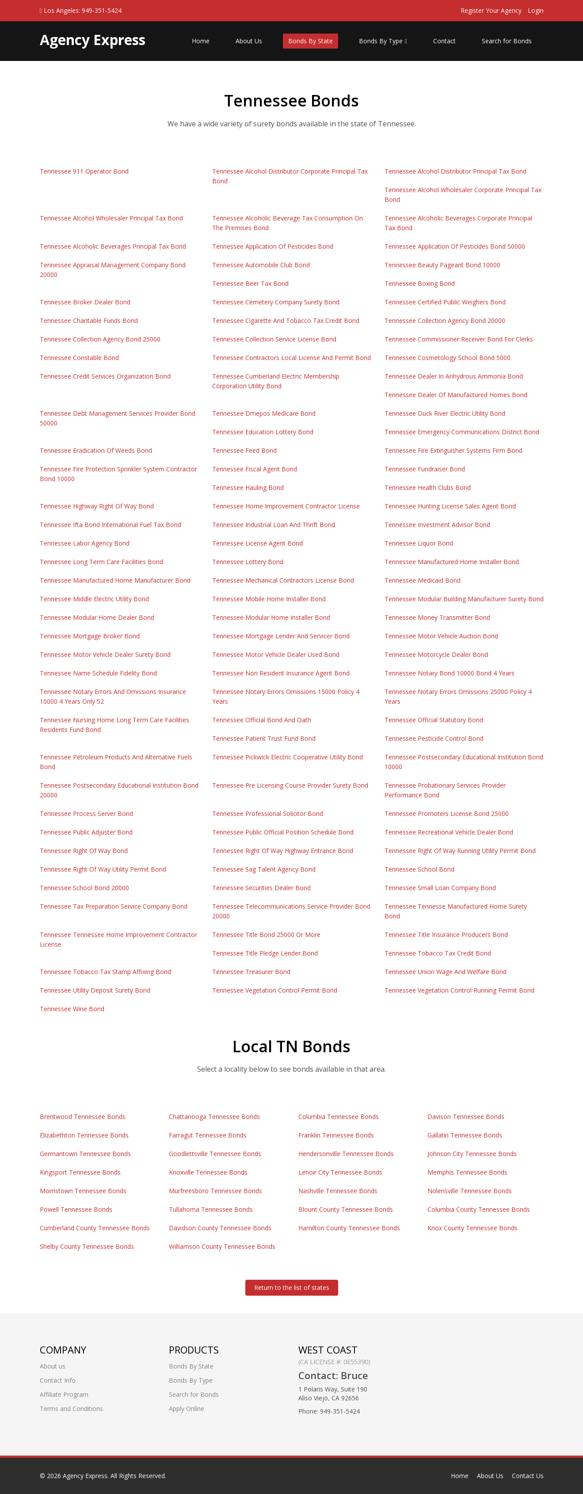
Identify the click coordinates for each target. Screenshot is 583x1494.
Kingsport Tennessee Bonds (80, 1172)
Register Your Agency (491, 10)
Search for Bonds (507, 41)
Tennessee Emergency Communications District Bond (462, 432)
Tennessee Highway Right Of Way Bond (97, 506)
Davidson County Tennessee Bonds (220, 1228)
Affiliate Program (64, 1394)
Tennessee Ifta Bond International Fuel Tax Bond (110, 524)
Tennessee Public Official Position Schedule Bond (283, 832)
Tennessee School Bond (419, 869)
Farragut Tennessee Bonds (208, 1135)
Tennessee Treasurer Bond (251, 971)
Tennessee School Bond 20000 (84, 888)
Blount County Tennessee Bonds (345, 1209)
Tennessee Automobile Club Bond (261, 265)
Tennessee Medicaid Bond (423, 580)
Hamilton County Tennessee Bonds (349, 1228)
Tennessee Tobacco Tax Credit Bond (438, 953)
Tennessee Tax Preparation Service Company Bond (113, 906)
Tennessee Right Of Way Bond (84, 850)
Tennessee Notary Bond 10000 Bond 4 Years (449, 673)
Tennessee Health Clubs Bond (428, 487)
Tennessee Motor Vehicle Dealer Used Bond (275, 654)
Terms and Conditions (71, 1408)
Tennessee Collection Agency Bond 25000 (100, 339)
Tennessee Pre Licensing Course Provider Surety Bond (290, 785)
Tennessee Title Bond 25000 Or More (266, 934)
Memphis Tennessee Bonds (467, 1172)
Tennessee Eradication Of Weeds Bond (96, 450)
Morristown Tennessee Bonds (83, 1191)
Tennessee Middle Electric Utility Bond (94, 599)
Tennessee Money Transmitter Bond (437, 617)
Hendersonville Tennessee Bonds (346, 1153)
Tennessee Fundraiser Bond (425, 469)
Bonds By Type (383, 41)
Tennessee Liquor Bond (419, 543)
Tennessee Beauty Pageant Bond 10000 (442, 265)
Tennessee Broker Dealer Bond (85, 302)
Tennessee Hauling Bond (248, 487)
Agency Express (85, 1475)
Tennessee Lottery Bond (247, 561)
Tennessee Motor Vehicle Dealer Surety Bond (105, 654)
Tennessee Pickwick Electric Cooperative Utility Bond (287, 757)
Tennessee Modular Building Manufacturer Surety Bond (464, 599)
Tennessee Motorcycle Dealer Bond (436, 654)
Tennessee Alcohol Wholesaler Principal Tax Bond (111, 218)
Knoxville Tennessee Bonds (208, 1172)
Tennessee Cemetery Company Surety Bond (275, 302)
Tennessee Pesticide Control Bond (434, 738)
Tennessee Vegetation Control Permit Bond (274, 990)
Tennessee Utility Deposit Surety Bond (95, 990)
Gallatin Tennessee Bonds (464, 1135)
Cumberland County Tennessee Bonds (95, 1228)
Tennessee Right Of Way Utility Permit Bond (103, 869)
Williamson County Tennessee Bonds (222, 1246)
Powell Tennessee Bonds (76, 1209)
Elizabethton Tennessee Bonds (84, 1135)
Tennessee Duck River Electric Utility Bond (445, 413)
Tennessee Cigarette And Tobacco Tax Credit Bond (285, 320)
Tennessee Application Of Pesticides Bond (272, 246)
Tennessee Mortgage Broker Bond (90, 636)
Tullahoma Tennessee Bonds (211, 1209)
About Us (249, 41)
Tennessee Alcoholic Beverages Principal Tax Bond (113, 246)
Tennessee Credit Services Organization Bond (105, 376)
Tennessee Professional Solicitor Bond (267, 813)
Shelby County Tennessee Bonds (87, 1246)
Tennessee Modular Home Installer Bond (271, 617)
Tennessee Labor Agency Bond (85, 543)
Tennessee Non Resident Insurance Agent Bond (281, 673)
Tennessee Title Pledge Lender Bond (265, 953)
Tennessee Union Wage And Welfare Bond (446, 971)
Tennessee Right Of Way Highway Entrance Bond (282, 850)
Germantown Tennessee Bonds (85, 1153)
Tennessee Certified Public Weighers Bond (445, 302)
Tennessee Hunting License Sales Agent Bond (450, 506)
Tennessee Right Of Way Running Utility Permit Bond (460, 850)
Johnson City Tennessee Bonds (472, 1153)
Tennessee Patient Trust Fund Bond (264, 738)
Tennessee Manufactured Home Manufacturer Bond (115, 580)
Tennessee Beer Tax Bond (250, 283)
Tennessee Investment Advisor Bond (437, 524)
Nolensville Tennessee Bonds (469, 1191)
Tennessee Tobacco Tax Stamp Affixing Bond (105, 971)
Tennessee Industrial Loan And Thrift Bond (273, 524)
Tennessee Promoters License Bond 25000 (447, 813)
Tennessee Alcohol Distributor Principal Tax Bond (455, 171)
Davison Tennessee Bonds (465, 1116)
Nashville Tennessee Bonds (337, 1191)
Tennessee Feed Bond (244, 450)
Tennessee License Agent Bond (257, 543)
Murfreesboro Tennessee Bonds (215, 1191)
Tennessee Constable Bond (79, 357)
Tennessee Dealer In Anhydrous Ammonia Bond (454, 376)
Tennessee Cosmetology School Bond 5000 (448, 357)
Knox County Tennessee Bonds (472, 1228)
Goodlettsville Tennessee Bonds (215, 1153)
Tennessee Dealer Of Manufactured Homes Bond (456, 395)
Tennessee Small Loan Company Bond (440, 888)
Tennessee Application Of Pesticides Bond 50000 (455, 246)
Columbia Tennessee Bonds (338, 1116)
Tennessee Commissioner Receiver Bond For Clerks (459, 339)
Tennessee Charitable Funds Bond (89, 320)
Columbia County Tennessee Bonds (478, 1209)
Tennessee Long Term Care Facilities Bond (101, 561)
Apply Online (186, 1408)
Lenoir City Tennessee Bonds (340, 1172)
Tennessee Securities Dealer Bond (261, 888)
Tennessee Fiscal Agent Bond (254, 469)
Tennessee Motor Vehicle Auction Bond (441, 636)
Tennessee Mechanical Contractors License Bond (283, 580)
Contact (444, 41)
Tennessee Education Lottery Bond (262, 432)
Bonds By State (310, 41)
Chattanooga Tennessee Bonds (214, 1116)
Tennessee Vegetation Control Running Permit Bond (459, 990)
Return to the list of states (291, 1287)
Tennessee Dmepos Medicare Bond (264, 413)
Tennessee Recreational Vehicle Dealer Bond (449, 832)
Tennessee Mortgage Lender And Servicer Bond (281, 636)
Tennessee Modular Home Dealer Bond (97, 617)
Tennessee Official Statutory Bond (434, 720)
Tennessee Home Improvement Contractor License (286, 506)
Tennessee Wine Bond (72, 1009)
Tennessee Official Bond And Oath (261, 720)
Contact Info (58, 1380)
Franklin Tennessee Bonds (336, 1135)
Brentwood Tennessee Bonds (83, 1116)
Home (201, 41)
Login (536, 10)
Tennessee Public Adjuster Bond (86, 832)
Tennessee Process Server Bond (86, 813)
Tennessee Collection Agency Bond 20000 (445, 320)
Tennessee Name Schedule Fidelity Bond (98, 673)
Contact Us (528, 1475)
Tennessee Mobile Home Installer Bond (269, 599)
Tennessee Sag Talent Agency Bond (264, 869)
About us (52, 1366)
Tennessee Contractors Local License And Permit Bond (291, 357)
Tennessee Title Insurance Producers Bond (446, 934)
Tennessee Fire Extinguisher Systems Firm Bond (453, 450)
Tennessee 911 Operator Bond (84, 171)
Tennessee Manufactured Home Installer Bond (452, 561)
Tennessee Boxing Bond (420, 283)
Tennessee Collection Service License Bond (274, 339)
